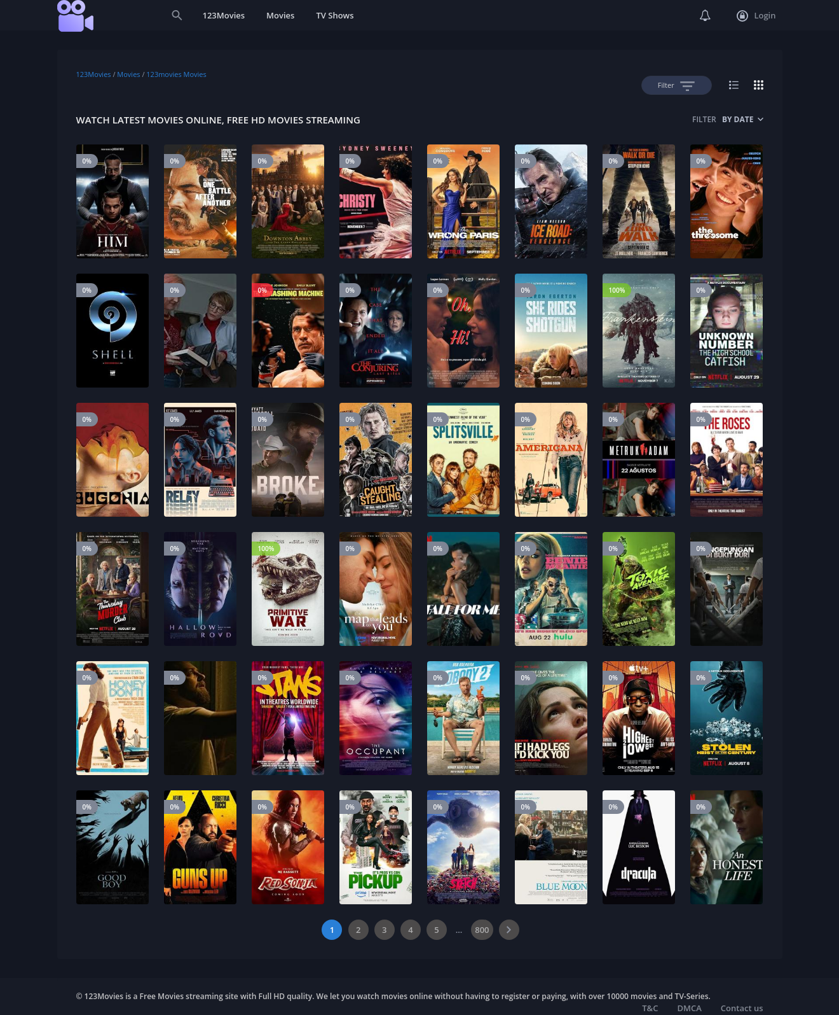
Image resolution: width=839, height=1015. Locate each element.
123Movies (224, 15)
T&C (650, 1008)
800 (482, 929)
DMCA (689, 1008)
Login (756, 16)
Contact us (742, 1008)
